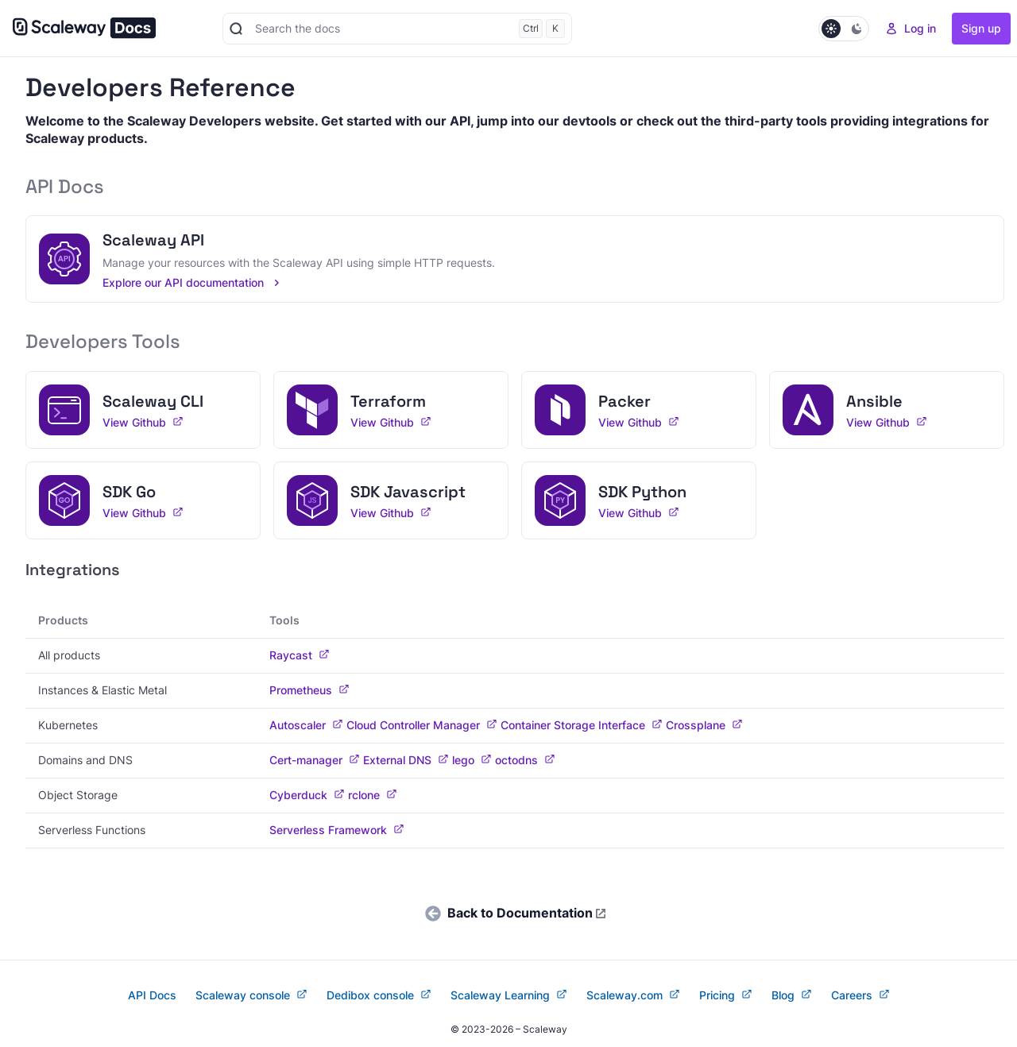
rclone (372, 795)
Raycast (299, 655)
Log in (910, 28)
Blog (791, 995)
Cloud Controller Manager (421, 725)
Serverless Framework (336, 830)
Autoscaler (306, 725)
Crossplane (704, 725)
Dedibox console (379, 995)
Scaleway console (251, 995)
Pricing (725, 995)
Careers (860, 995)
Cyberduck (307, 795)
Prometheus (309, 690)
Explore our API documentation (192, 282)
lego (472, 760)
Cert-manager (314, 760)
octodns (525, 760)
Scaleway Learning (508, 995)
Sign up (981, 28)
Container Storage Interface (582, 725)
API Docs (152, 995)
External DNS (406, 760)
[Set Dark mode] (843, 28)
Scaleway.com (633, 995)
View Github (143, 422)
